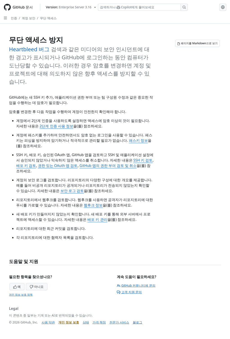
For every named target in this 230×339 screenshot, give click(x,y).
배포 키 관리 (97, 219)
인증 (14, 18)
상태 (86, 322)
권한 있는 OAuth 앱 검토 (58, 165)
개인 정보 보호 (68, 322)
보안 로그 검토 (72, 190)
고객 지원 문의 (129, 292)
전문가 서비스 (119, 322)
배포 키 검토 (26, 165)
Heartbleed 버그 (29, 49)
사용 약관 (48, 322)
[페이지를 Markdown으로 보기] (197, 43)
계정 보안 (28, 18)
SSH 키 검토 (143, 160)
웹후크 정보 (93, 205)
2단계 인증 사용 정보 (56, 126)
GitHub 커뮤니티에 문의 (136, 285)
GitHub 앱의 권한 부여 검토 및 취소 (108, 165)
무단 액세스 (48, 18)
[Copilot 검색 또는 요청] (143, 7)
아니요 (37, 286)
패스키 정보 (138, 140)
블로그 (137, 322)
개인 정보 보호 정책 (21, 295)
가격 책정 (99, 322)
